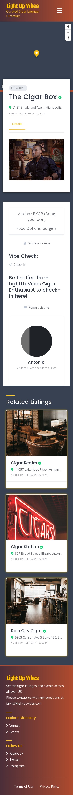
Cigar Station (25, 547)
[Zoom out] (68, 32)
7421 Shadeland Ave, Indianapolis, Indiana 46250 (38, 107)
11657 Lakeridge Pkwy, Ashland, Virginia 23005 (38, 469)
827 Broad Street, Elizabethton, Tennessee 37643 (38, 553)
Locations (18, 87)
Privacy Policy (49, 786)
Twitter (14, 759)
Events (14, 732)
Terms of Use (24, 786)
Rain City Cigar (26, 631)
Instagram (17, 766)
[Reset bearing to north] (68, 38)
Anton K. (36, 362)
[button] (36, 54)
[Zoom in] (68, 26)
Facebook (16, 753)
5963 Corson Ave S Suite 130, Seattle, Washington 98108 (38, 637)
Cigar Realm (24, 463)
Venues (14, 725)
